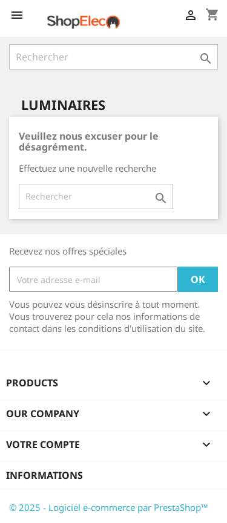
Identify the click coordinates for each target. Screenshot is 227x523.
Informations (44, 475)
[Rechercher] (113, 57)
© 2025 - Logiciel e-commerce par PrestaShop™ (108, 507)
